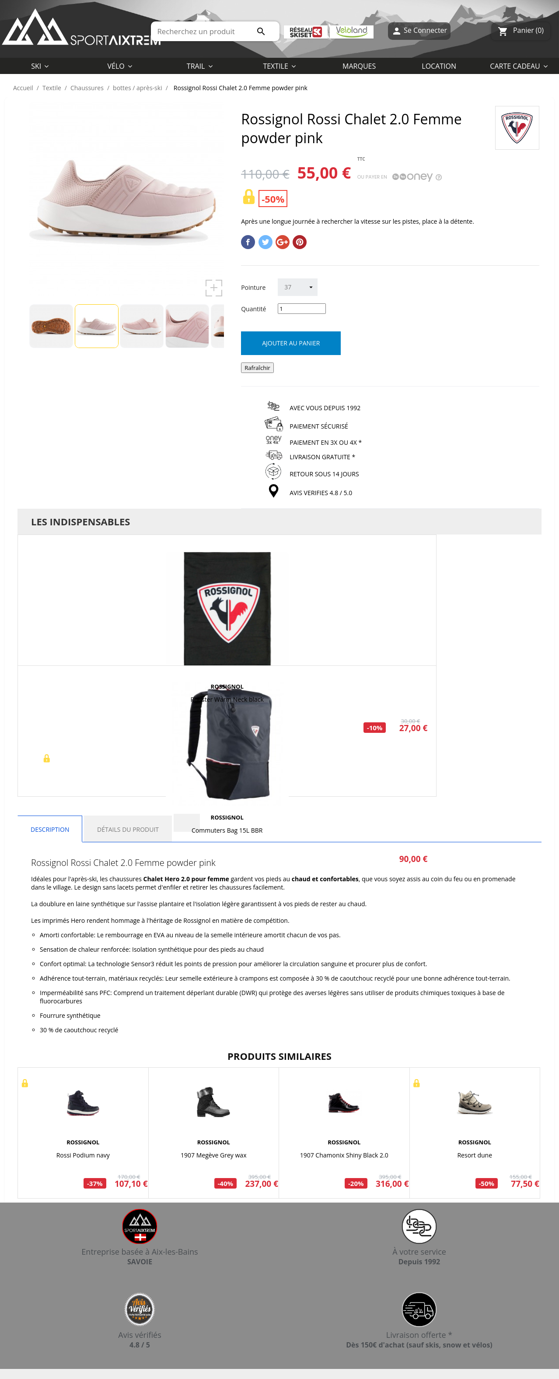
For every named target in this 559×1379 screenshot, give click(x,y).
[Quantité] (302, 308)
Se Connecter (419, 31)
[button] (279, 66)
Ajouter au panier (291, 343)
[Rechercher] (215, 31)
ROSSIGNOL (227, 686)
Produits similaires (279, 1055)
